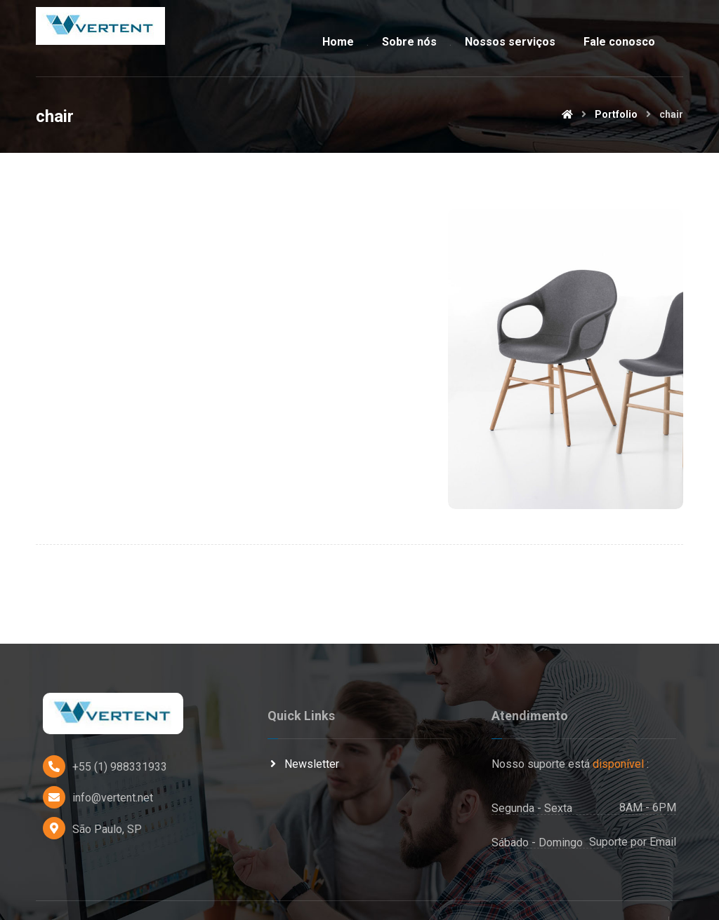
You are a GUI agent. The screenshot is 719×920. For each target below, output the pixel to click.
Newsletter (303, 733)
